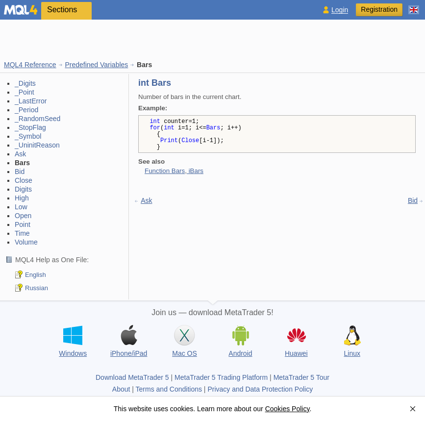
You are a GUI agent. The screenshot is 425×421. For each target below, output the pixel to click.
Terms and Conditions (169, 389)
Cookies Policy (287, 409)
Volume (26, 242)
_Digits (25, 83)
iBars (195, 170)
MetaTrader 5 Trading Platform (221, 377)
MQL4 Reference (30, 65)
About (121, 389)
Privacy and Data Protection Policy (260, 389)
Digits (23, 189)
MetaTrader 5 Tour (301, 377)
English (35, 274)
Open (23, 216)
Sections (62, 9)
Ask (20, 154)
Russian (36, 288)
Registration (379, 9)
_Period (26, 110)
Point (22, 224)
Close (23, 180)
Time (22, 233)
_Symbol (28, 136)
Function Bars (165, 170)
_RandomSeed (37, 119)
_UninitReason (37, 145)
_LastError (31, 101)
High (22, 198)
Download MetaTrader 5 (132, 377)
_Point (24, 92)
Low (21, 207)
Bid (20, 171)
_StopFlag (30, 127)
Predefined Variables (96, 65)
